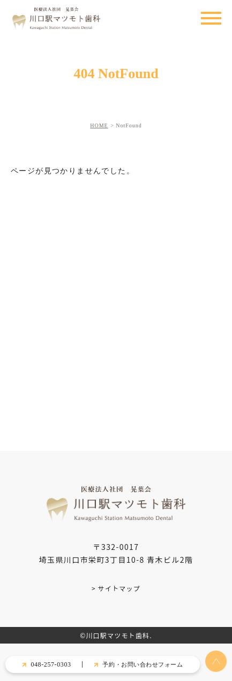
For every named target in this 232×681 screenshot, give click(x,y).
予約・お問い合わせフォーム (142, 664)
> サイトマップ (116, 588)
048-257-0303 (51, 664)
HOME (99, 125)
